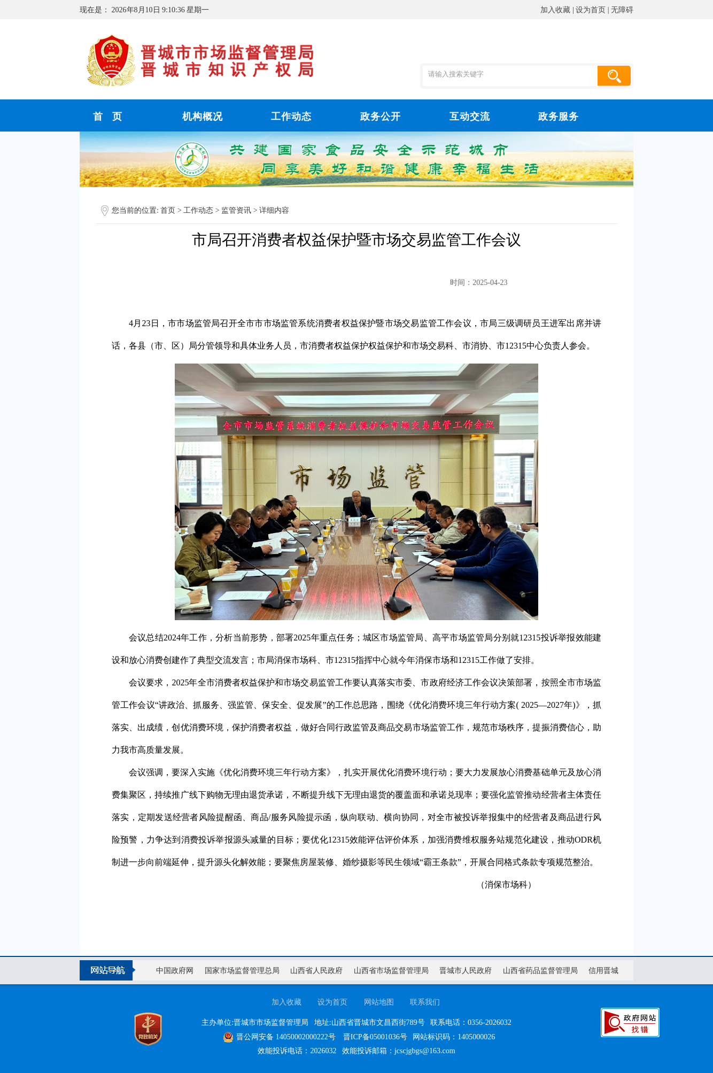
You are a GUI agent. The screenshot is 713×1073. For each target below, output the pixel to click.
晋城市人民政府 (465, 971)
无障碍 (622, 10)
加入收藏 (555, 10)
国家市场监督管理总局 (242, 971)
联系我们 (425, 1002)
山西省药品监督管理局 (540, 971)
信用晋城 (603, 971)
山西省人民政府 (316, 971)
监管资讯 (237, 210)
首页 (167, 210)
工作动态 (199, 210)
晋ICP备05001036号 (375, 1037)
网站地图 (379, 1002)
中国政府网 (174, 971)
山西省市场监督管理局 (391, 971)
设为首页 (591, 10)
